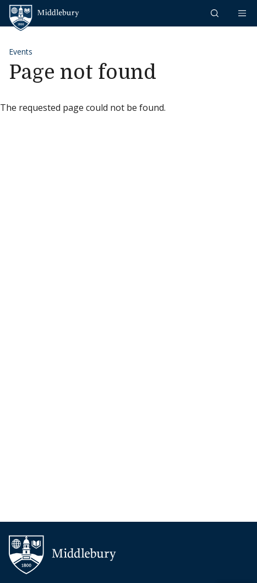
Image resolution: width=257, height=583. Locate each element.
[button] (215, 13)
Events (20, 51)
